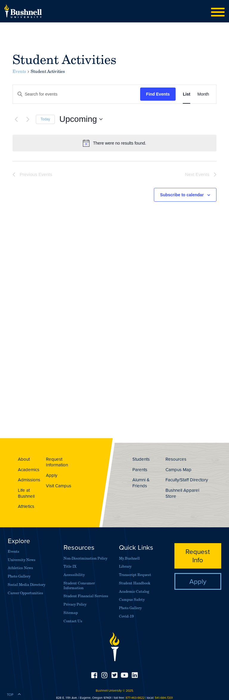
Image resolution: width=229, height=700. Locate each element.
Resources (175, 459)
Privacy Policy (75, 604)
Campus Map (178, 469)
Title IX (70, 566)
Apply (51, 475)
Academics (28, 469)
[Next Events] (27, 119)
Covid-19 (126, 616)
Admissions (29, 480)
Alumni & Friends (141, 483)
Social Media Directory (26, 584)
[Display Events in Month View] (203, 94)
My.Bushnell (129, 558)
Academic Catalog (134, 591)
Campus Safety (132, 599)
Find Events (158, 94)
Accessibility (74, 574)
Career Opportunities (25, 593)
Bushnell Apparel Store (182, 493)
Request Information (57, 462)
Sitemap (71, 612)
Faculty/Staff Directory (186, 480)
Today (45, 119)
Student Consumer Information (79, 585)
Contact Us (73, 621)
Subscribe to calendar (182, 194)
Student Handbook (134, 583)
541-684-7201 (164, 698)
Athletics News (20, 568)
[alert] (114, 143)
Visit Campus (58, 486)
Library (125, 566)
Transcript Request (135, 574)
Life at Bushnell (26, 493)
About (24, 459)
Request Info (197, 555)
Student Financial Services (86, 596)
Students (141, 459)
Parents (139, 469)
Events (19, 71)
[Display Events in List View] (186, 94)
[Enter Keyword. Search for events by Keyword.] (76, 94)
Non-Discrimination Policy (85, 558)
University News (21, 559)
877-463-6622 (135, 698)
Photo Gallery (19, 576)
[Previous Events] (16, 119)
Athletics (26, 506)
